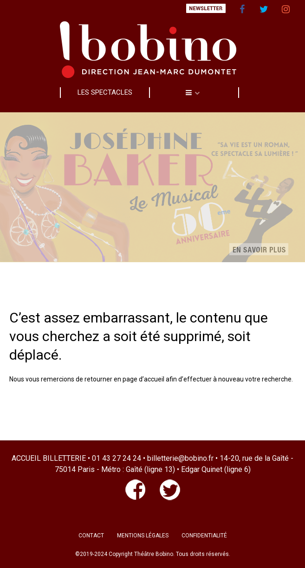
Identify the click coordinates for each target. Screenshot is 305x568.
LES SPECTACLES (105, 92)
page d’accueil (143, 379)
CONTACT (91, 535)
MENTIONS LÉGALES (143, 535)
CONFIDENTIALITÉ (204, 535)
